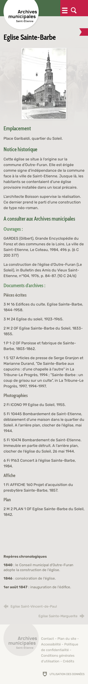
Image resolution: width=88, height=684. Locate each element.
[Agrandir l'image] (44, 83)
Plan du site (66, 639)
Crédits (68, 661)
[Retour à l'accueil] (21, 640)
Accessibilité (51, 644)
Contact (47, 639)
